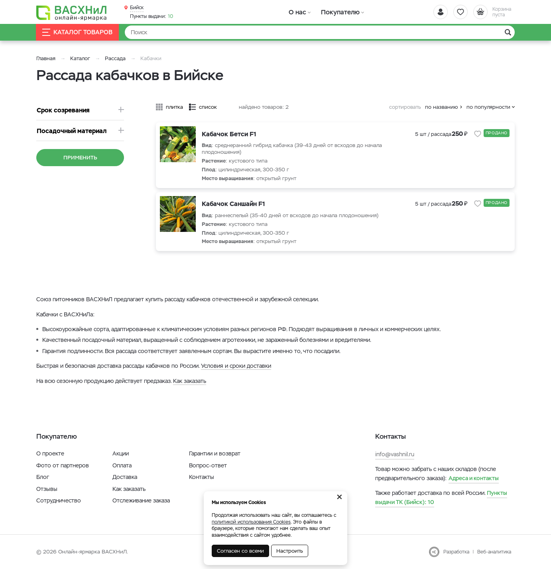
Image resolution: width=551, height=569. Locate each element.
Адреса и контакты (474, 478)
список (208, 107)
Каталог (80, 58)
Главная (45, 58)
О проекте (50, 453)
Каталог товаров (78, 32)
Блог (42, 477)
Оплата (122, 465)
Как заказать (189, 381)
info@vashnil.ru (394, 454)
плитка (174, 107)
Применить (80, 157)
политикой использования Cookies (251, 522)
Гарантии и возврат (214, 453)
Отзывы (46, 488)
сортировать (405, 107)
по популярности (488, 107)
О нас (296, 12)
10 (151, 16)
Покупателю (337, 12)
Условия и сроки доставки (236, 365)
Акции (120, 453)
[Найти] (320, 32)
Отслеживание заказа (141, 500)
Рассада (115, 58)
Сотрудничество (58, 500)
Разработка (456, 551)
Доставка (124, 477)
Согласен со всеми (240, 550)
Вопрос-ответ (208, 465)
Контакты (201, 477)
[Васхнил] (72, 12)
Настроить (289, 550)
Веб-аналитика (494, 551)
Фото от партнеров (62, 465)
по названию (441, 107)
